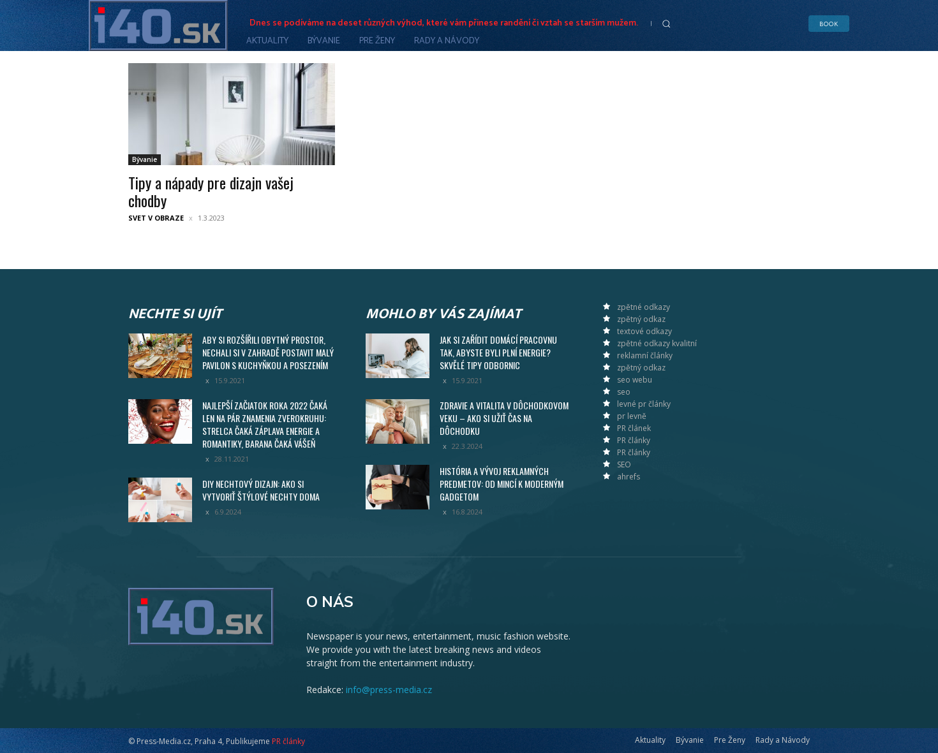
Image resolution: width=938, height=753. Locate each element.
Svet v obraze (156, 218)
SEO (624, 464)
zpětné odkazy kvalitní (657, 343)
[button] (666, 24)
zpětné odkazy (643, 307)
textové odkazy (644, 331)
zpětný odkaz (641, 319)
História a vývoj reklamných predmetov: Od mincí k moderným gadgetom (501, 483)
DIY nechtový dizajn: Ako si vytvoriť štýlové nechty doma (261, 490)
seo (623, 391)
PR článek (634, 428)
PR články (633, 440)
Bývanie (144, 159)
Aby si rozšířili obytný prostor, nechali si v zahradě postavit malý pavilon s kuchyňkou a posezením (268, 352)
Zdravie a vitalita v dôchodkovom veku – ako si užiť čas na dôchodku (504, 417)
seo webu (634, 379)
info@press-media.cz (389, 690)
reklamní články (645, 355)
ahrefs (628, 476)
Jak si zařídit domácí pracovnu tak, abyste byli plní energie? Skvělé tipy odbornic (498, 352)
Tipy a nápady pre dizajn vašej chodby (211, 191)
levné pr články (644, 403)
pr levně (631, 416)
